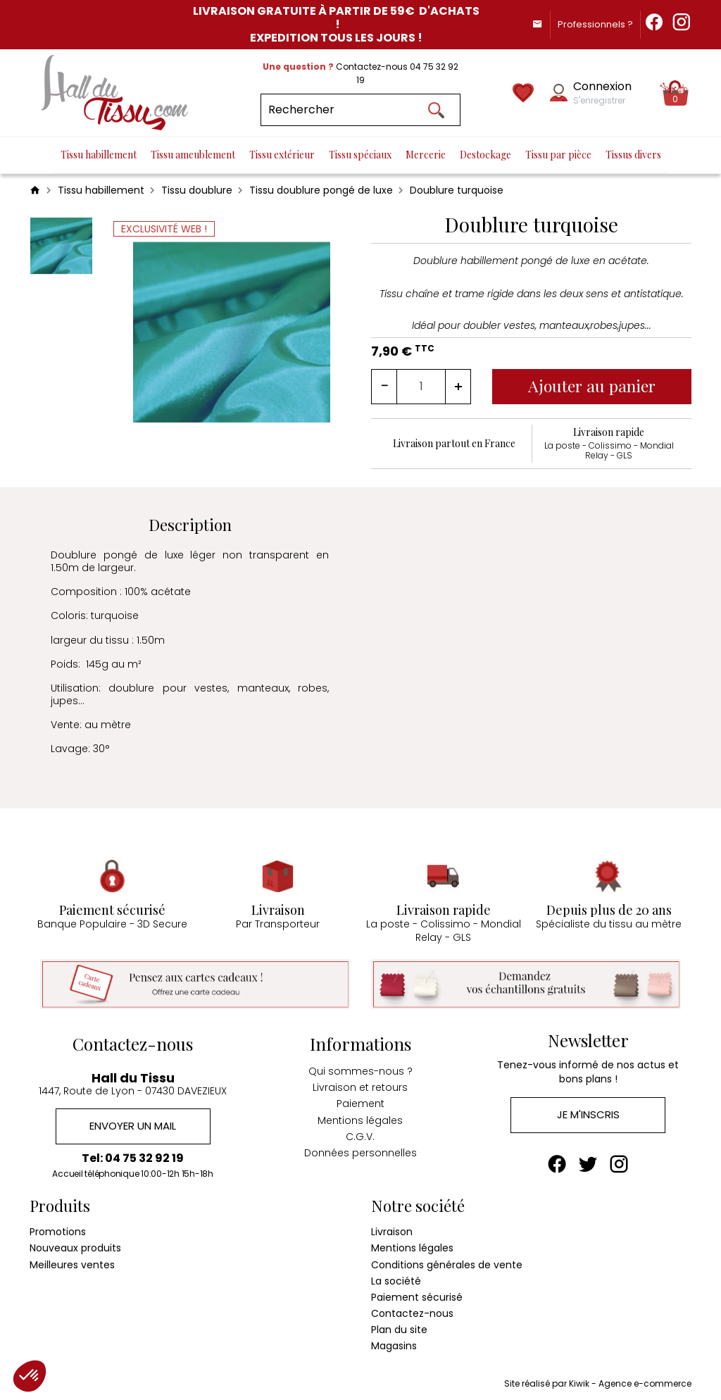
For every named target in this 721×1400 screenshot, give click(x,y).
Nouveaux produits (75, 1248)
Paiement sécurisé (417, 1296)
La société (396, 1280)
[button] (29, 1376)
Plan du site (399, 1330)
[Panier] (675, 93)
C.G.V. (360, 1136)
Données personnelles (360, 1152)
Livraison (392, 1232)
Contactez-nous (412, 1313)
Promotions (58, 1232)
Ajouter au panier (592, 385)
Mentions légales (360, 1120)
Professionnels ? (594, 24)
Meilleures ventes (72, 1264)
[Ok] (436, 109)
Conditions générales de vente (446, 1264)
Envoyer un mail (132, 1126)
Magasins (394, 1346)
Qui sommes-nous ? (360, 1070)
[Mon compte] (559, 92)
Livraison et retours (360, 1087)
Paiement (360, 1103)
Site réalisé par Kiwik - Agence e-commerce (597, 1383)
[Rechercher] (360, 110)
